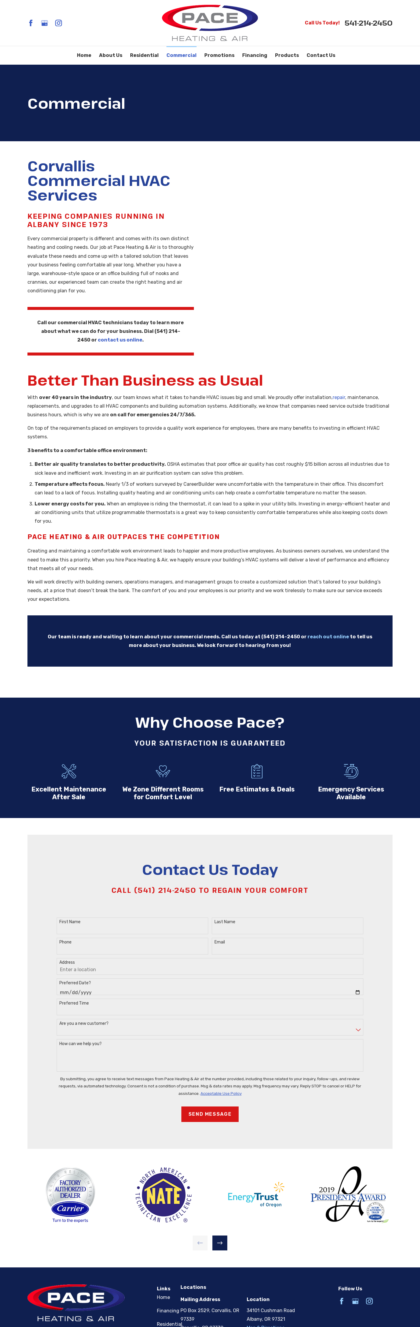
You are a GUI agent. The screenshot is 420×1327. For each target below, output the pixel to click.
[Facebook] (30, 23)
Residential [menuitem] (144, 55)
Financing (168, 1311)
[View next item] (219, 1243)
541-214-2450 (369, 23)
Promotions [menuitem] (219, 55)
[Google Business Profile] (44, 23)
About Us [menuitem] (110, 55)
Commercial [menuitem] (181, 55)
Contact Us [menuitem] (321, 55)
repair (339, 402)
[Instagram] (58, 23)
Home (163, 1297)
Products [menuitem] (287, 55)
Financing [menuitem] (254, 55)
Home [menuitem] (84, 55)
